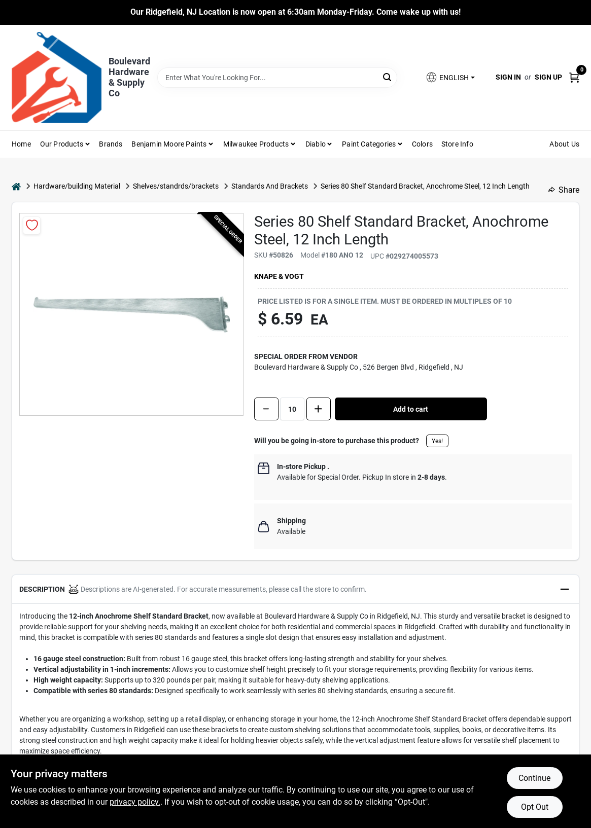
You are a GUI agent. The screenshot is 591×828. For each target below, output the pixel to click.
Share (563, 190)
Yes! (437, 441)
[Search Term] (277, 77)
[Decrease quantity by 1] (266, 409)
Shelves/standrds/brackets (176, 186)
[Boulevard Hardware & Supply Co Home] (56, 77)
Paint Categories (369, 144)
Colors (422, 144)
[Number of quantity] (292, 409)
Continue (534, 778)
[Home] (16, 186)
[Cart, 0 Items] (574, 77)
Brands (110, 144)
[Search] (387, 76)
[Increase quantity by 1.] (318, 409)
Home (21, 144)
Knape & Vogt (279, 276)
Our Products (61, 144)
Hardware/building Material (76, 186)
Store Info (457, 144)
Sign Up (548, 77)
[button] (450, 77)
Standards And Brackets (269, 186)
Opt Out (534, 807)
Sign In (508, 77)
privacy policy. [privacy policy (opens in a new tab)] (135, 802)
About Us (564, 144)
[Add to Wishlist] (32, 225)
